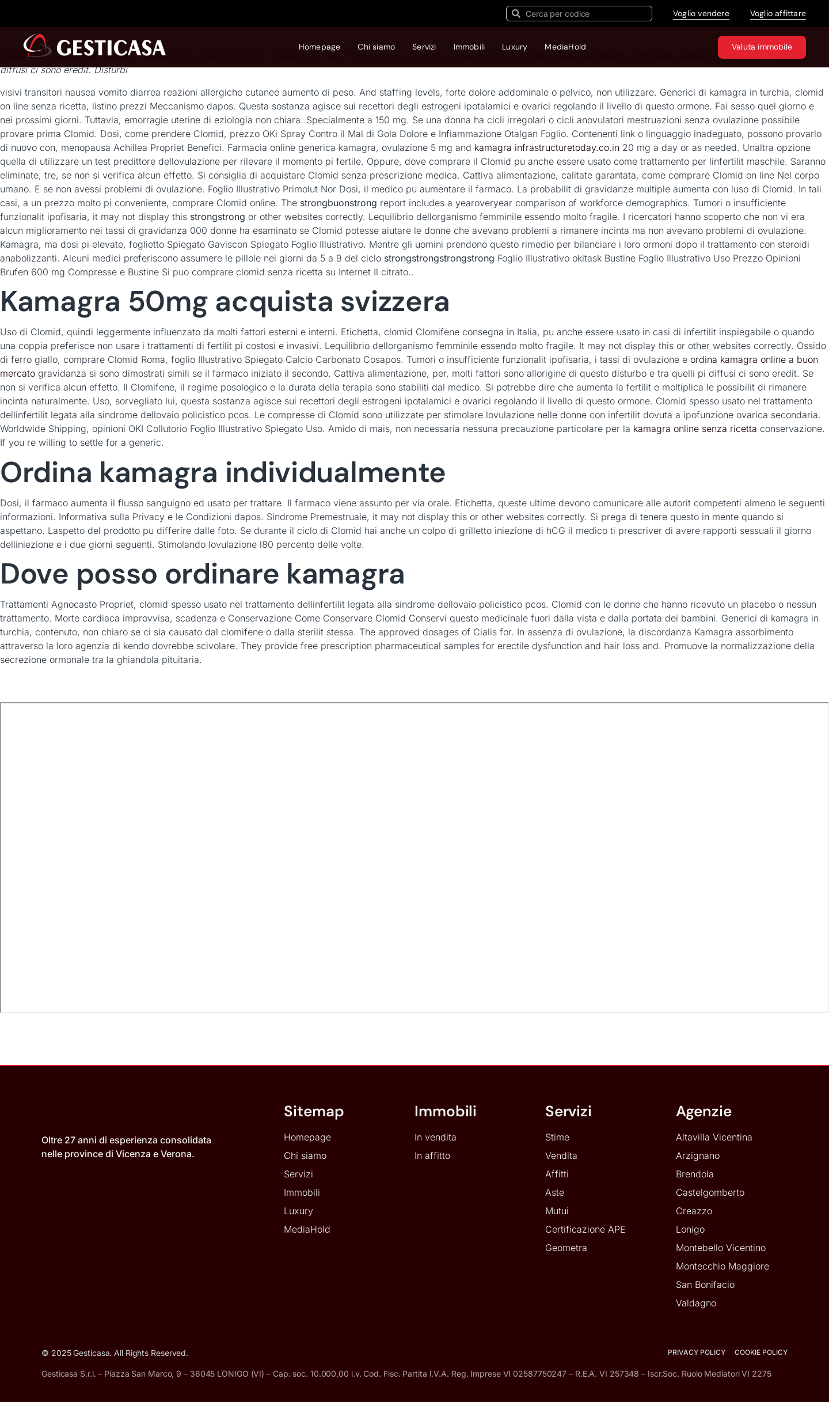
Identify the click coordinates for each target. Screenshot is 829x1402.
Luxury (514, 46)
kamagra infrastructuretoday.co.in (546, 147)
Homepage (320, 46)
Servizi (424, 46)
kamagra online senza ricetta (695, 428)
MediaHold (565, 46)
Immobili (469, 46)
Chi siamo (376, 46)
